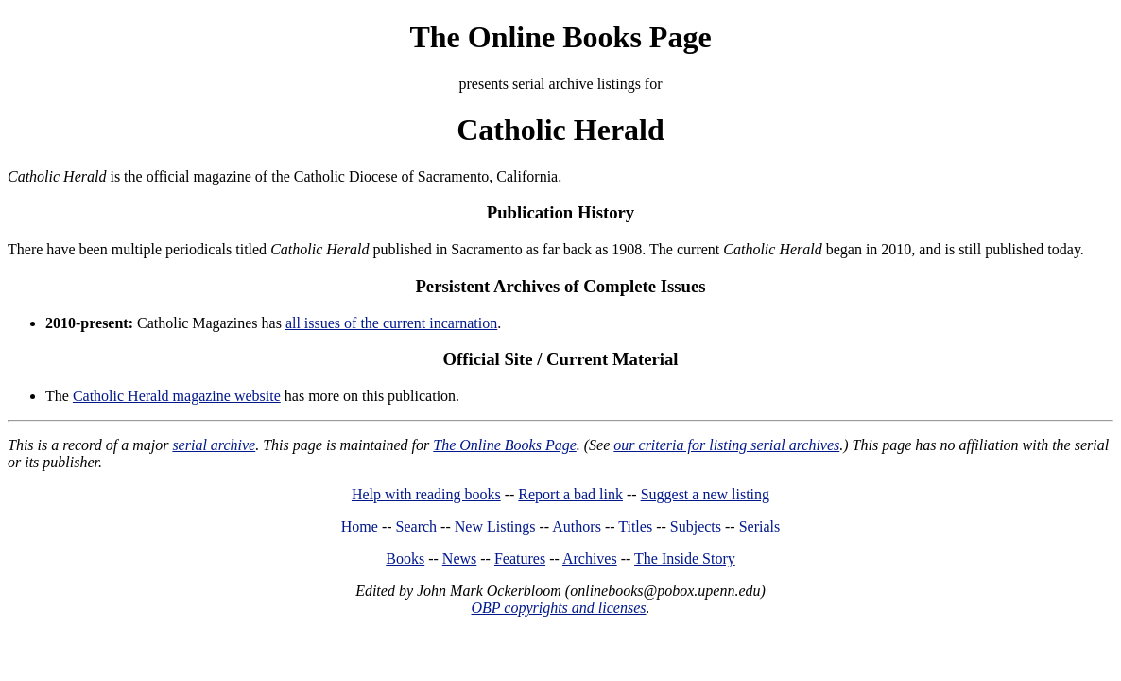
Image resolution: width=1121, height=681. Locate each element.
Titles (635, 526)
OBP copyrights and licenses (558, 608)
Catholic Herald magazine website (177, 396)
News (459, 558)
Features (519, 558)
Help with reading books (426, 494)
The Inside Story (684, 558)
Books (405, 558)
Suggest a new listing (705, 494)
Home (359, 526)
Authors (576, 526)
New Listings (495, 526)
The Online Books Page (560, 37)
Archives (589, 558)
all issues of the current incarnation (391, 323)
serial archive (213, 445)
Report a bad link (570, 494)
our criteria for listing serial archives (726, 445)
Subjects (695, 526)
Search (417, 526)
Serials (760, 526)
